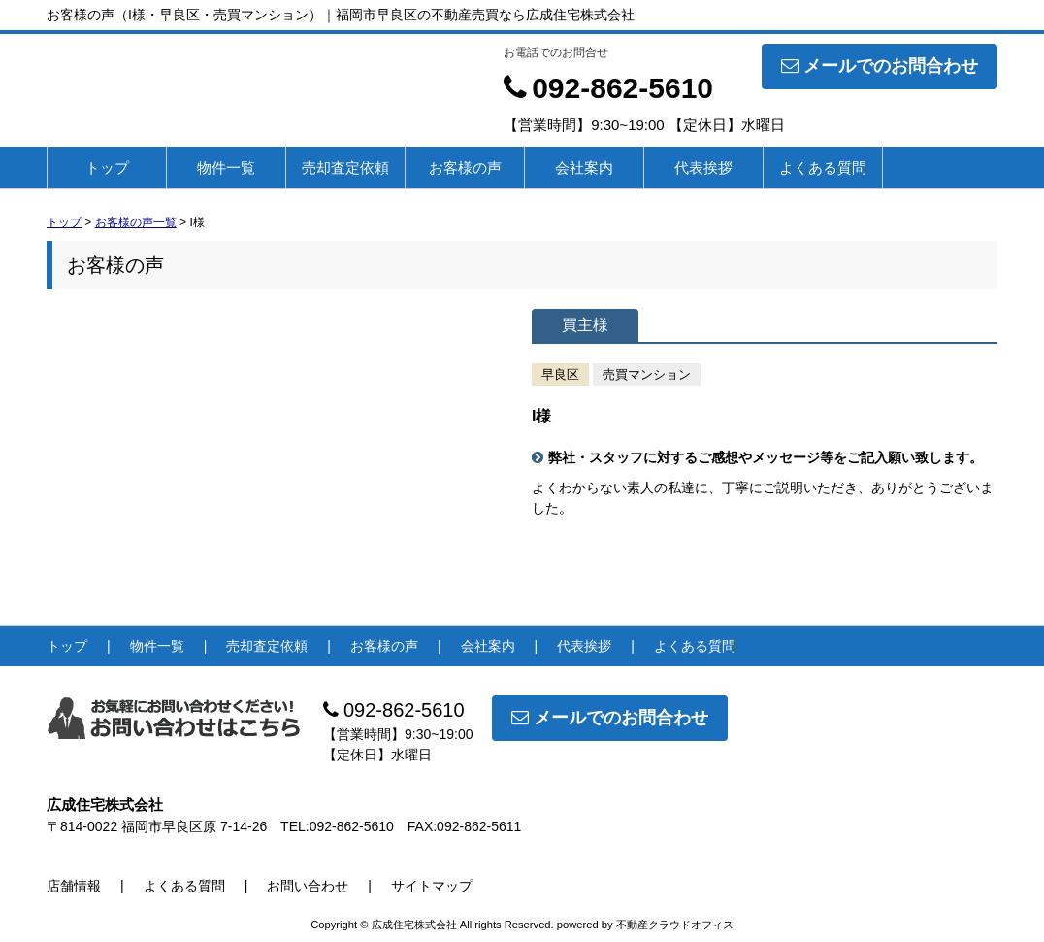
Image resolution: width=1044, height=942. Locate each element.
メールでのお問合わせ (879, 66)
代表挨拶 (703, 167)
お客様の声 (465, 167)
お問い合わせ (307, 885)
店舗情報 (74, 885)
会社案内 (584, 167)
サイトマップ (432, 885)
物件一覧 (226, 167)
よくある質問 (822, 167)
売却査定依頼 (345, 167)
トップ (107, 167)
